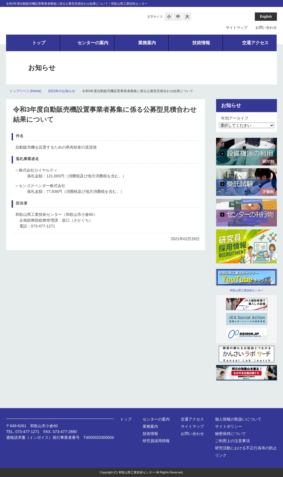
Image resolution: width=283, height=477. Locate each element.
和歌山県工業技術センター (246, 290)
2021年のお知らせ (61, 91)
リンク (221, 455)
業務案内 (150, 426)
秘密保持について (230, 433)
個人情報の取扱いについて (238, 419)
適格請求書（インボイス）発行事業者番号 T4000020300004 (60, 437)
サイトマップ (236, 27)
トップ (126, 419)
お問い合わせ (266, 27)
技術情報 (150, 433)
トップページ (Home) (25, 91)
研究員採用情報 (156, 441)
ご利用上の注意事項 (232, 441)
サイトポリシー (228, 426)
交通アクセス (192, 419)
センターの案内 (156, 419)
